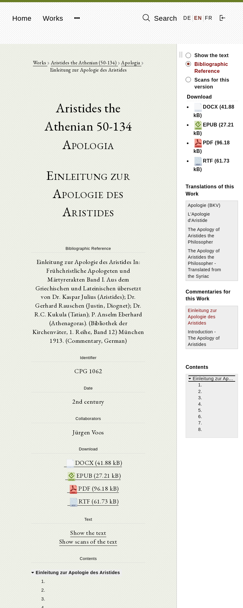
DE (187, 18)
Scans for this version (215, 83)
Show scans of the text (90, 535)
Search (160, 18)
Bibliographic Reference (215, 68)
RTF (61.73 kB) (96, 494)
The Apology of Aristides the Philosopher (208, 242)
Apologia (133, 63)
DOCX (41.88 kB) (95, 455)
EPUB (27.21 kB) (96, 468)
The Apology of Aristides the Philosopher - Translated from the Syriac (208, 270)
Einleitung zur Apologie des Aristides (206, 323)
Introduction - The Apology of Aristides (208, 344)
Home (21, 18)
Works (53, 18)
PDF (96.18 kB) (96, 481)
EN (198, 18)
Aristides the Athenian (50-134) (86, 63)
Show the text (90, 526)
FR (209, 18)
